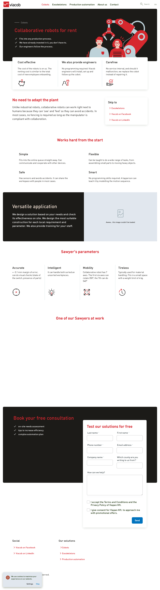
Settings (30, 584)
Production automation (82, 4)
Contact (114, 4)
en (155, 4)
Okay (38, 584)
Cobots (45, 4)
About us (102, 4)
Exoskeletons (59, 4)
